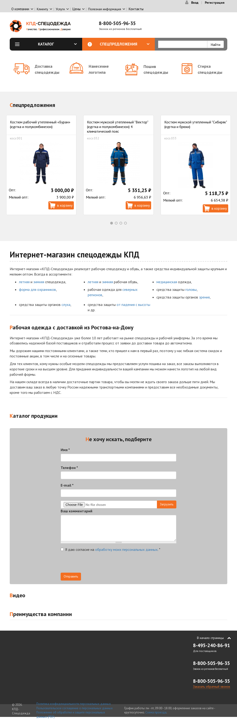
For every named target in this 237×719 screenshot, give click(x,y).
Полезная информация (104, 9)
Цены (76, 9)
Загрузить (166, 504)
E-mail (67, 485)
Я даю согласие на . (110, 549)
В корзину (64, 205)
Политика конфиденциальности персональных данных (73, 704)
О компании (20, 9)
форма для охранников (37, 289)
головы (191, 289)
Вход (194, 2)
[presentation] (96, 564)
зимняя (38, 281)
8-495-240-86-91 (211, 645)
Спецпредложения (125, 44)
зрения (204, 297)
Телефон (69, 467)
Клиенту (42, 9)
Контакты (136, 9)
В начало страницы (210, 638)
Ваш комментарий (76, 511)
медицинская (166, 281)
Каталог (57, 44)
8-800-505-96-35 (117, 23)
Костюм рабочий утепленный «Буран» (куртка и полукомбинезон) (40, 124)
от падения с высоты (133, 304)
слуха (66, 304)
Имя (65, 449)
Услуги (60, 9)
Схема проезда (155, 712)
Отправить (71, 576)
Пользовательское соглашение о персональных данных (74, 708)
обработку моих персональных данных (126, 549)
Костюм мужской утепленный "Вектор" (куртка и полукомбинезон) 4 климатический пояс (117, 126)
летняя (24, 281)
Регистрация (215, 2)
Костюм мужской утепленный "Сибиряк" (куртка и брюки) (195, 124)
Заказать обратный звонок (211, 686)
